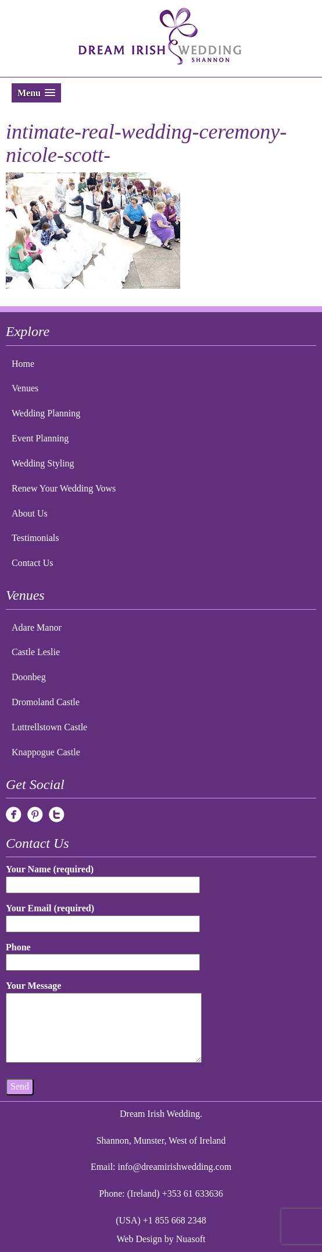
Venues (25, 388)
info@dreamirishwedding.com (175, 1167)
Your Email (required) (103, 915)
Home (23, 364)
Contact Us (32, 563)
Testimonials (35, 538)
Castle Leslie (36, 652)
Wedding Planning (46, 413)
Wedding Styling (43, 463)
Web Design (139, 1239)
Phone (103, 954)
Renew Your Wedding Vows (64, 488)
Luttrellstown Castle (49, 727)
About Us (30, 513)
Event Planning (40, 438)
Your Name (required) (103, 876)
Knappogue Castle (46, 752)
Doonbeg (29, 677)
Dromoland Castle (46, 702)
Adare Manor (37, 627)
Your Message (104, 1022)
